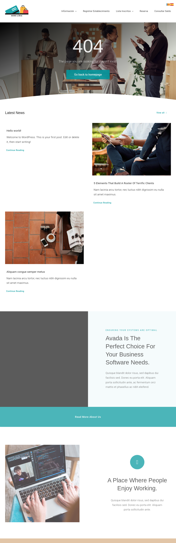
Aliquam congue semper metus (26, 271)
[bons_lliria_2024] (16, 6)
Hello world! (14, 130)
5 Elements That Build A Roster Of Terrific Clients (124, 183)
